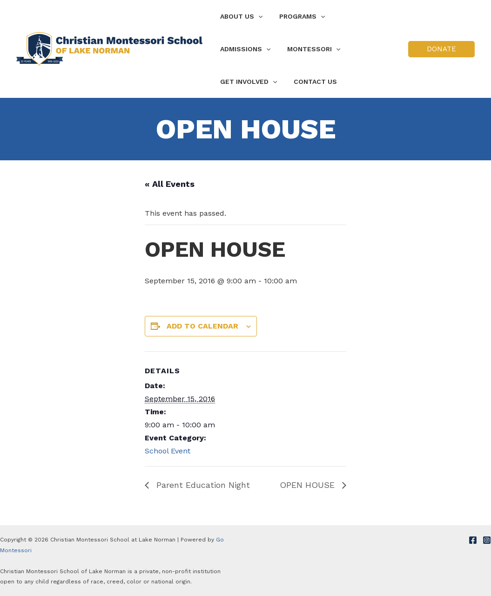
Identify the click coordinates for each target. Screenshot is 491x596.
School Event (167, 450)
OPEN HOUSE (308, 485)
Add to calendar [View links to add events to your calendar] (202, 326)
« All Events (170, 184)
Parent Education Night (202, 485)
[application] (256, 16)
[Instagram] (487, 540)
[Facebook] (473, 540)
